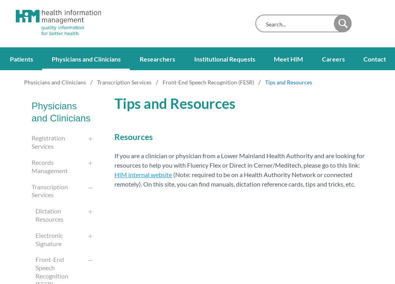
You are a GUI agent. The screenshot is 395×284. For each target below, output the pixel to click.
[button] (343, 23)
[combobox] (296, 24)
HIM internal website (143, 174)
